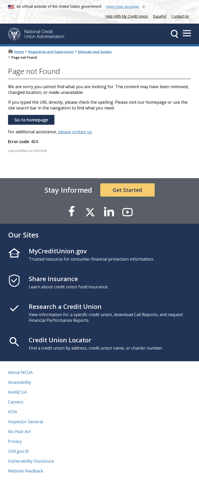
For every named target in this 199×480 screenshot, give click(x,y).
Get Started (127, 189)
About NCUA (20, 372)
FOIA (12, 412)
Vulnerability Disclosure (31, 461)
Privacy (15, 441)
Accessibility (19, 382)
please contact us (75, 132)
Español (159, 16)
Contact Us (180, 16)
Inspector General (25, 422)
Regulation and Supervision (51, 51)
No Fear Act (19, 431)
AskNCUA (17, 392)
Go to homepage (31, 120)
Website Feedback (25, 471)
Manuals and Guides (95, 51)
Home (19, 51)
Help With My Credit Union (125, 16)
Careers (15, 402)
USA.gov (16, 451)
